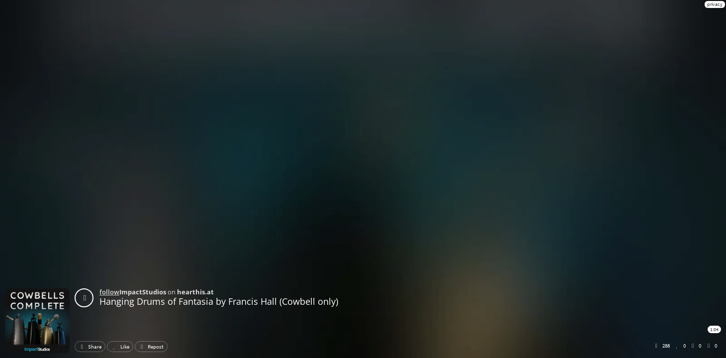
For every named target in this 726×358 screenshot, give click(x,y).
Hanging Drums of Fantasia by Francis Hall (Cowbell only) (218, 301)
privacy (715, 4)
